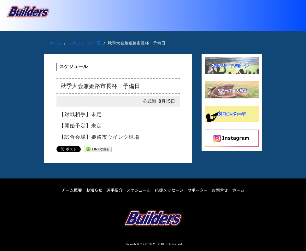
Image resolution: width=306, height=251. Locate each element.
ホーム (55, 43)
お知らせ (94, 190)
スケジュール (139, 190)
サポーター (197, 190)
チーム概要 (72, 190)
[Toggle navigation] (292, 15)
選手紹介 (114, 190)
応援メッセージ (169, 190)
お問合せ (220, 190)
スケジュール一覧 (84, 43)
